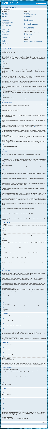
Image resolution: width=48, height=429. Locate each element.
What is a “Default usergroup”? (28, 16)
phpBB (34, 126)
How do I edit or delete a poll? (5, 32)
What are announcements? (5, 43)
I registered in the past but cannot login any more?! (8, 15)
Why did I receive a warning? (5, 34)
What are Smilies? (4, 41)
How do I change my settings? (5, 20)
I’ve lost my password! (4, 16)
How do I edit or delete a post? (5, 29)
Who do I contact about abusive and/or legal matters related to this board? (33, 41)
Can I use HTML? (4, 40)
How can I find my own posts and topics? (29, 29)
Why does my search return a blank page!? (29, 28)
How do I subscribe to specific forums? (28, 33)
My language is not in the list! (5, 23)
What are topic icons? (4, 45)
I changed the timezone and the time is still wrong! (7, 22)
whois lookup (10, 411)
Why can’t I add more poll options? (6, 31)
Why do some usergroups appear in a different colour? (30, 15)
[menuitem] (6, 6)
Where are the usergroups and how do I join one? (30, 14)
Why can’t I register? (4, 13)
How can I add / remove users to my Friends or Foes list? (31, 24)
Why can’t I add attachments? (5, 33)
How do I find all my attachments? (28, 37)
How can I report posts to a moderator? (6, 35)
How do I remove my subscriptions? (28, 34)
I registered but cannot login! (5, 14)
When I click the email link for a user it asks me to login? (8, 26)
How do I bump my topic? (5, 37)
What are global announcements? (6, 42)
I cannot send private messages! (28, 19)
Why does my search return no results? (29, 27)
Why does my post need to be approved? (6, 36)
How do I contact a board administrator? (29, 42)
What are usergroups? (27, 13)
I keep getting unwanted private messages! (29, 20)
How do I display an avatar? (5, 24)
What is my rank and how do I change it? (6, 25)
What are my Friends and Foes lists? (28, 23)
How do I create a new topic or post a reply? (7, 28)
